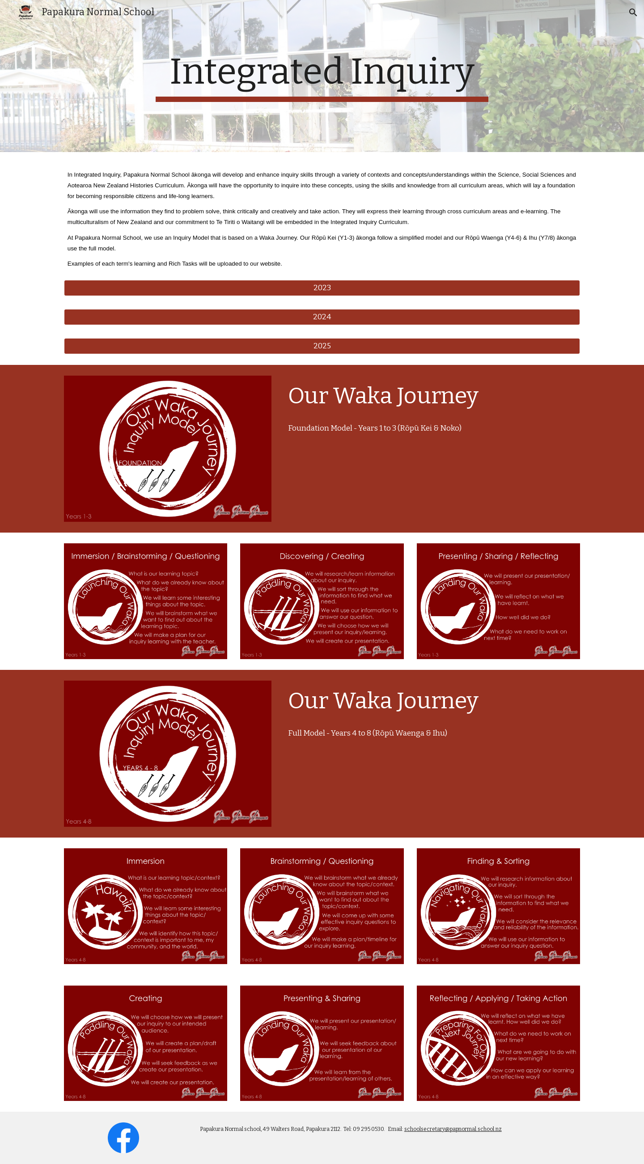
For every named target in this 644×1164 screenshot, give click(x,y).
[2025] (322, 346)
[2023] (322, 288)
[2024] (322, 317)
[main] (322, 76)
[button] (633, 12)
